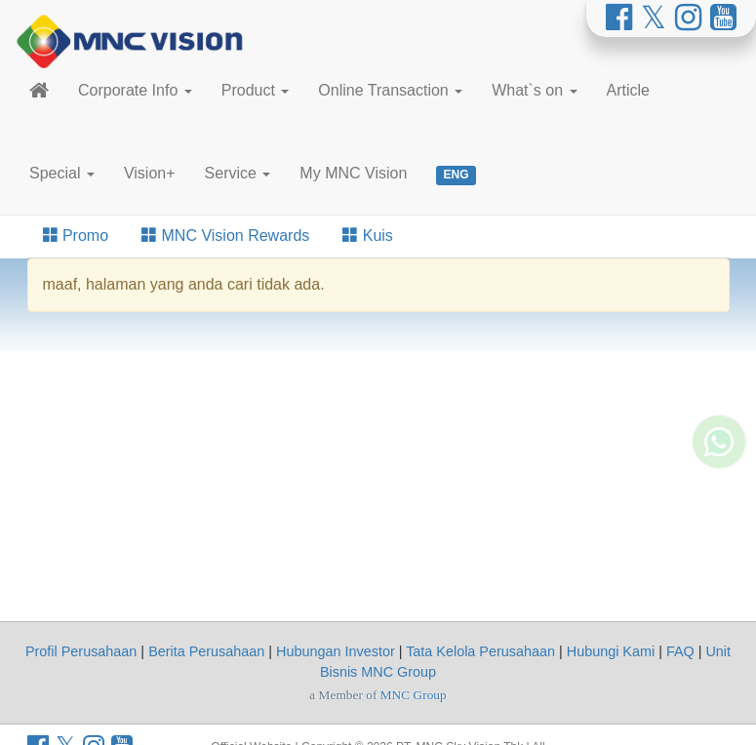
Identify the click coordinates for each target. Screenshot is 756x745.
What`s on (534, 90)
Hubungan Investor (335, 651)
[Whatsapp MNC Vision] (719, 406)
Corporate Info (135, 90)
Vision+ (150, 173)
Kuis (367, 235)
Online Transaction (390, 90)
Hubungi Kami (611, 651)
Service (238, 173)
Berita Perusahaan (206, 651)
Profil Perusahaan (81, 651)
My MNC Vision (353, 173)
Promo (76, 235)
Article (628, 90)
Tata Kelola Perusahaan (480, 651)
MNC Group (413, 694)
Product (255, 90)
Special (62, 173)
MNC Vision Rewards (225, 235)
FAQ (680, 651)
